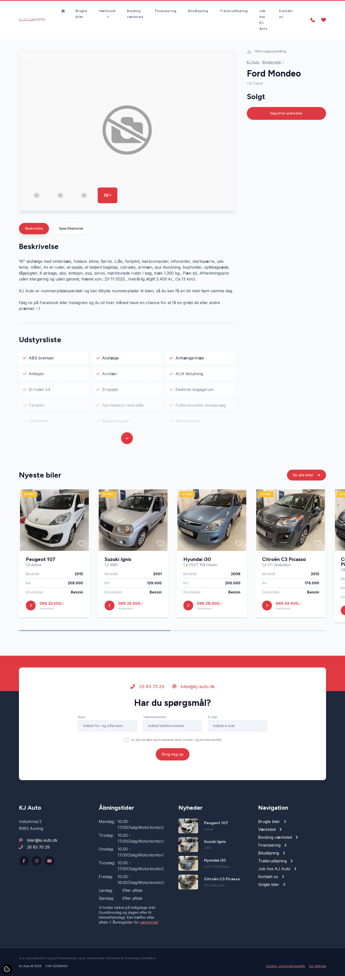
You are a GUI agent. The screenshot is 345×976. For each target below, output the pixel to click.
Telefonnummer (154, 718)
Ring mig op (172, 755)
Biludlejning (198, 11)
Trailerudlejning (233, 11)
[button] (215, 199)
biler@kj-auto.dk (193, 687)
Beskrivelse (34, 228)
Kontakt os (286, 14)
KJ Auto (253, 62)
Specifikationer (71, 228)
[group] (127, 130)
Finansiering (165, 11)
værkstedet (149, 922)
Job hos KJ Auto (263, 20)
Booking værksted (135, 14)
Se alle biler (306, 476)
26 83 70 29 (147, 687)
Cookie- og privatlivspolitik (285, 966)
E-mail (212, 718)
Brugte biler (81, 14)
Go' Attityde (317, 966)
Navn (81, 718)
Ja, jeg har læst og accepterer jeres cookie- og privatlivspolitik (176, 741)
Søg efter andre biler (286, 113)
